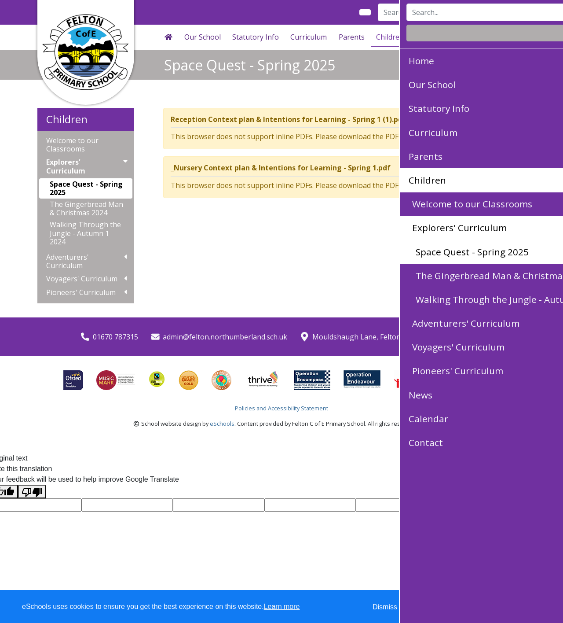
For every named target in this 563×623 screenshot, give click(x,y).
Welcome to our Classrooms (72, 144)
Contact (499, 37)
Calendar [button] (460, 37)
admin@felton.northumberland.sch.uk (225, 337)
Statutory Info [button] (255, 37)
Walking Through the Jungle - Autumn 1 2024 (85, 233)
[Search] (423, 12)
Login (510, 12)
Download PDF (457, 136)
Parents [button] (352, 37)
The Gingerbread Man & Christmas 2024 (86, 208)
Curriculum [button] (308, 37)
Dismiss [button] (385, 607)
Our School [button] (202, 37)
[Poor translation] (32, 491)
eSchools (222, 424)
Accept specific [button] (435, 607)
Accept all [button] (505, 607)
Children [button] (390, 37)
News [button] (424, 37)
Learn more (282, 606)
